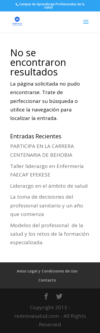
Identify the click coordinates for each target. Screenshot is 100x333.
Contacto (47, 280)
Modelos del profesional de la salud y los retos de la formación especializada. (49, 234)
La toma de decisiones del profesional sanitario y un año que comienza (46, 205)
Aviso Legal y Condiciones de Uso (47, 271)
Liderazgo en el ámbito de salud (49, 185)
